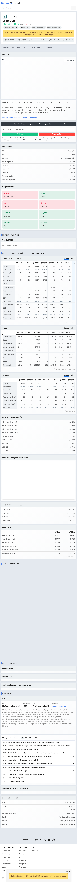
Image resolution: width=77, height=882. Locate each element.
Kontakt (35, 850)
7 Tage (31, 738)
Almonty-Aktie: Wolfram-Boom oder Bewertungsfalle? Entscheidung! (30, 764)
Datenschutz (6, 860)
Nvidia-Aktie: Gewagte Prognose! (19, 771)
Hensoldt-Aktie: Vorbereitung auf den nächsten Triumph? (26, 774)
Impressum (6, 850)
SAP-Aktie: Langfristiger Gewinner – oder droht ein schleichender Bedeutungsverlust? (36, 753)
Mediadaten (6, 854)
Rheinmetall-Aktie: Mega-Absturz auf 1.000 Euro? (24, 749)
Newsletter (6, 870)
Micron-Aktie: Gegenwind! (16, 778)
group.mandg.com (59, 706)
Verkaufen (58, 134)
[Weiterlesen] (73, 742)
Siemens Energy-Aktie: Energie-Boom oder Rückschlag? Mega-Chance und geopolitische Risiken (39, 746)
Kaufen (21, 134)
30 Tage (37, 738)
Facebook (22, 860)
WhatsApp (22, 867)
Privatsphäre (6, 864)
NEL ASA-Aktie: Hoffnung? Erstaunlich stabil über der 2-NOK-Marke (30, 756)
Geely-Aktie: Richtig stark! (16, 781)
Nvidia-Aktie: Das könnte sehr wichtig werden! (23, 760)
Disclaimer (6, 857)
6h (19, 738)
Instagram (22, 864)
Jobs (4, 867)
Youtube (22, 854)
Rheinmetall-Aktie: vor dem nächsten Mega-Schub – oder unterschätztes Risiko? (34, 742)
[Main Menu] (75, 3)
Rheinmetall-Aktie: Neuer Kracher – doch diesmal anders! (26, 767)
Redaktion (22, 850)
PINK (29, 24)
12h (22, 738)
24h (26, 738)
